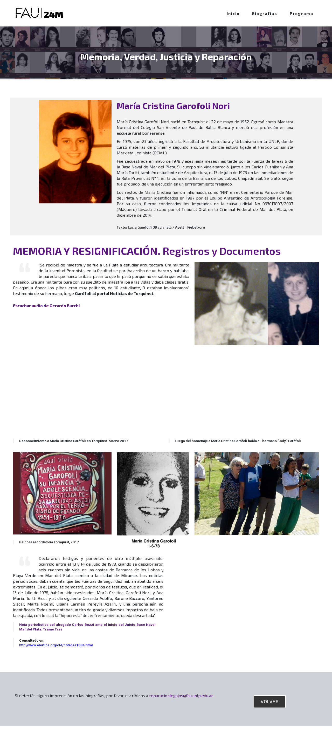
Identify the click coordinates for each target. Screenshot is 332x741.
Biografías (264, 13)
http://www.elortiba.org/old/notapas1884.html (56, 645)
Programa (301, 13)
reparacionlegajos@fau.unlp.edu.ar (181, 695)
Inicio (233, 13)
